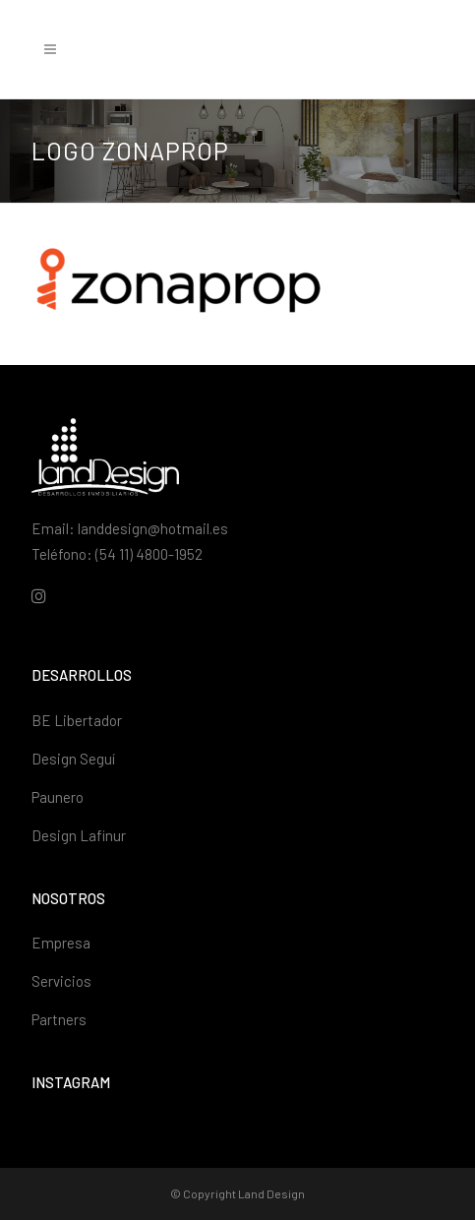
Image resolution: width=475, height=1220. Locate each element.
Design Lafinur (78, 835)
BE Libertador (76, 720)
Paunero (57, 797)
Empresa (60, 942)
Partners (59, 1019)
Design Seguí (73, 758)
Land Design (271, 1193)
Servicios (61, 981)
